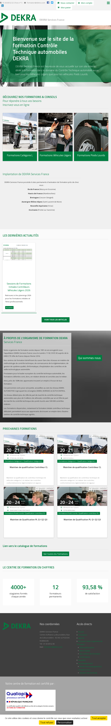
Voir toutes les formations (55, 551)
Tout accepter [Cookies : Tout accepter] (99, 718)
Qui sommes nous (89, 355)
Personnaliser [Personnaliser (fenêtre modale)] (65, 722)
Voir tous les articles (55, 317)
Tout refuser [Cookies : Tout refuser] (46, 722)
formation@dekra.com (34, 2)
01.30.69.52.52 (7, 2)
